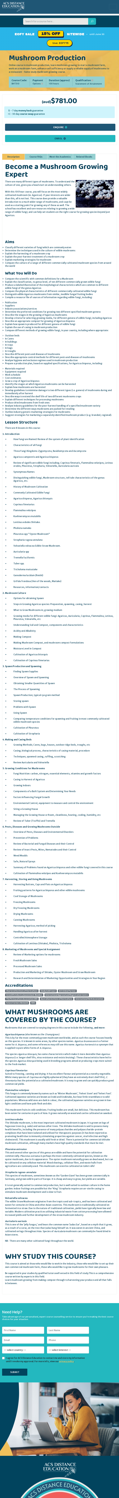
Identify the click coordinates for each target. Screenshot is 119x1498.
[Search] (92, 21)
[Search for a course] (55, 21)
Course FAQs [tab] (36, 156)
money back (25, 110)
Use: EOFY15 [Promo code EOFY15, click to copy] (60, 43)
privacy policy (66, 1361)
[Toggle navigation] (113, 7)
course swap (26, 113)
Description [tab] (13, 156)
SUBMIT (14, 1372)
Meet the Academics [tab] (60, 156)
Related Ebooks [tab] (84, 156)
